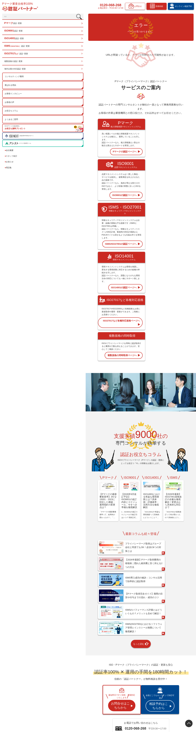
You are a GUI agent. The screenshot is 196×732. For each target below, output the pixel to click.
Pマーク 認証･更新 (119, 671)
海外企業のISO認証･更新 (15, 71)
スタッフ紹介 (11, 158)
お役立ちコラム (11, 113)
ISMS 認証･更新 (118, 685)
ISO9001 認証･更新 (119, 676)
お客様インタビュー (13, 96)
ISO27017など (117, 690)
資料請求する (146, 622)
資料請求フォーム (173, 690)
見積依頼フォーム (173, 685)
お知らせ (9, 164)
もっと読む (118, 477)
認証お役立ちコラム (146, 680)
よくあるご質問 (11, 122)
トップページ (117, 666)
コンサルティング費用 (14, 79)
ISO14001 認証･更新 (120, 680)
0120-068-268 (110, 5)
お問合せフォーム (173, 695)
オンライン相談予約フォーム (177, 681)
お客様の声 (10, 104)
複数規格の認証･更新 (14, 63)
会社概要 (9, 152)
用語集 (8, 170)
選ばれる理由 (11, 87)
